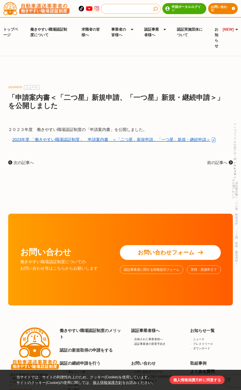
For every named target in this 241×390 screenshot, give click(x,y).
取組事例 (198, 357)
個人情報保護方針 (107, 383)
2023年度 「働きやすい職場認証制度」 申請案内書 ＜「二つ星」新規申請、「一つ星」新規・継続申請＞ (111, 134)
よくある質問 (202, 366)
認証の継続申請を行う (80, 357)
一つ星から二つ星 (73, 366)
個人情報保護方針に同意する (197, 380)
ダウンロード (200, 342)
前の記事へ (220, 157)
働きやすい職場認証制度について (48, 28)
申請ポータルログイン (183, 8)
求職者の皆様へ (90, 28)
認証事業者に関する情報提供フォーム (151, 264)
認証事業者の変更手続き (148, 338)
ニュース (31, 81)
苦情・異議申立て (204, 264)
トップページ (10, 28)
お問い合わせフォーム (170, 247)
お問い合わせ (223, 8)
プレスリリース (201, 338)
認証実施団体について (190, 28)
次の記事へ (21, 157)
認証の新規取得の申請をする (86, 344)
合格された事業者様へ (147, 333)
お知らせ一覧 (202, 325)
